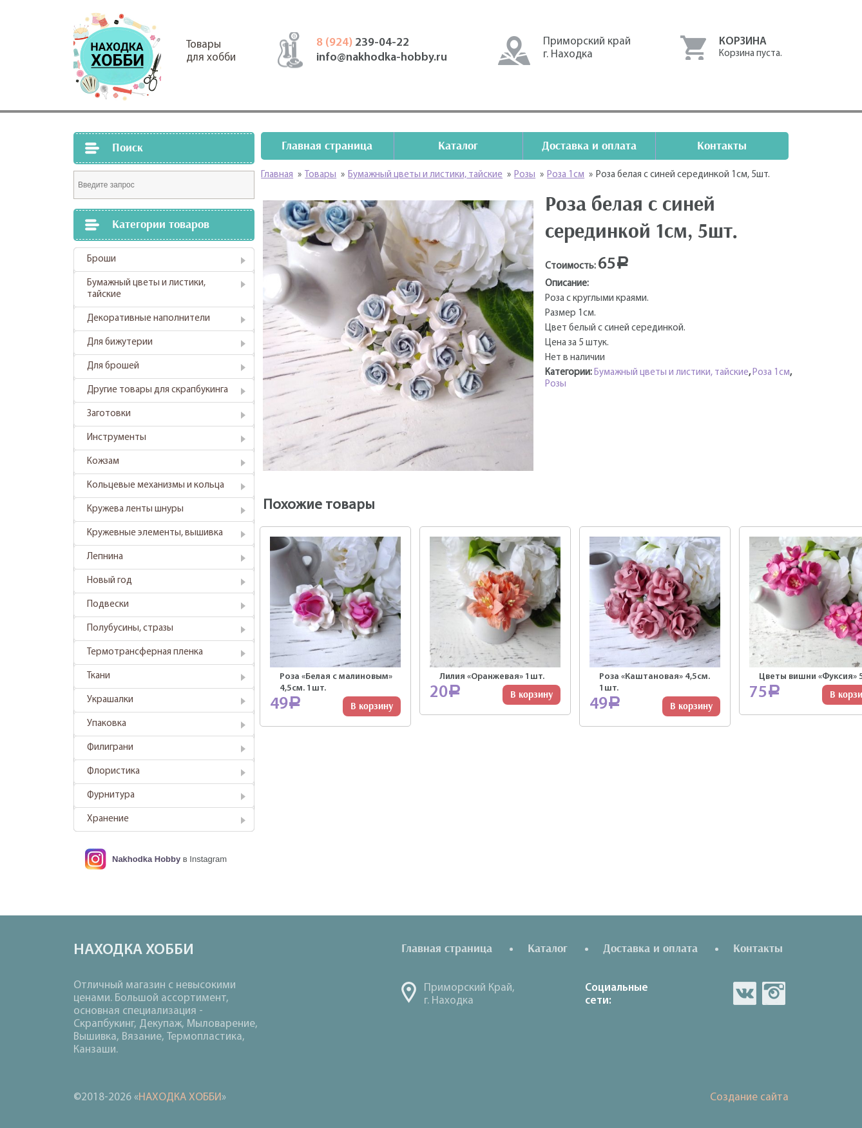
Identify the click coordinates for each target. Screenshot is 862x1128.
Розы (555, 384)
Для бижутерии (120, 342)
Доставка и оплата (589, 146)
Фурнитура (111, 795)
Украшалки (110, 700)
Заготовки (109, 414)
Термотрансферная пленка (145, 652)
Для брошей (113, 366)
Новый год (109, 581)
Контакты (722, 146)
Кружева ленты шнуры (135, 509)
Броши (101, 259)
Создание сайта (749, 1097)
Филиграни (110, 747)
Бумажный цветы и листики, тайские (146, 289)
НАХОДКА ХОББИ (180, 1097)
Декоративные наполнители (148, 318)
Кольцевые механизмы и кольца (155, 485)
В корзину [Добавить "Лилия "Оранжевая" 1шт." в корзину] (531, 695)
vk (744, 993)
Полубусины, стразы (130, 628)
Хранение (108, 819)
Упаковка (106, 724)
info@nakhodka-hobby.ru (381, 58)
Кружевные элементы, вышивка (155, 533)
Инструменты (116, 438)
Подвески (108, 604)
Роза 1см (771, 373)
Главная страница (327, 146)
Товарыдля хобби (211, 51)
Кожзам (103, 461)
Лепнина (105, 557)
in (773, 993)
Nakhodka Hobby (146, 859)
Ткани (98, 676)
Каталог (458, 146)
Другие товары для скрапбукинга (157, 390)
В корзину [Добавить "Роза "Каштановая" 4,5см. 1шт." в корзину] (691, 706)
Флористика (113, 771)
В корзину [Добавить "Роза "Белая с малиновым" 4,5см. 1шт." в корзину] (371, 706)
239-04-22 (362, 43)
